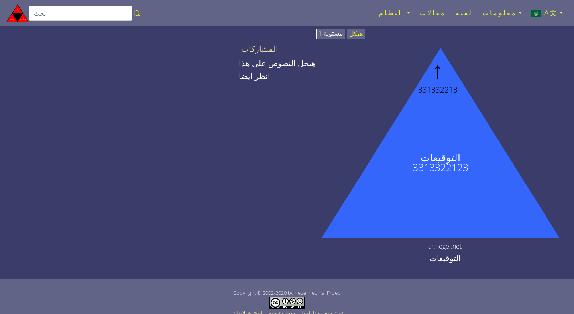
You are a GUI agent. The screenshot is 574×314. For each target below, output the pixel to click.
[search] (80, 13)
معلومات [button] (499, 13)
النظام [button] (392, 13)
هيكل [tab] (356, 34)
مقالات (433, 13)
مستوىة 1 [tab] (330, 33)
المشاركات (259, 49)
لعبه (464, 13)
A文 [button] (544, 13)
